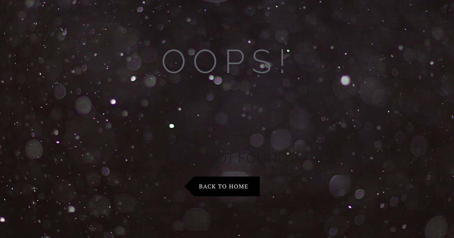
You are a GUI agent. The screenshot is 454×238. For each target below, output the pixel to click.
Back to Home (224, 186)
